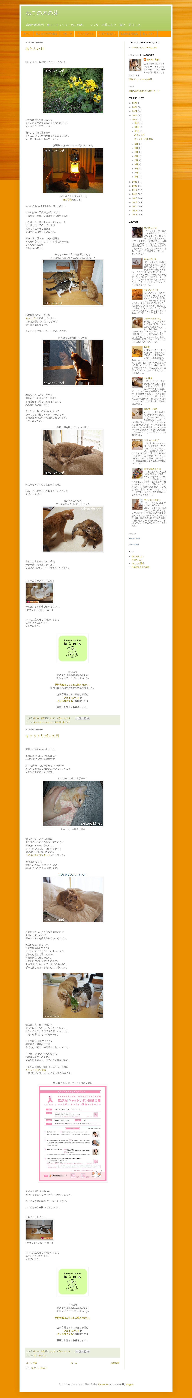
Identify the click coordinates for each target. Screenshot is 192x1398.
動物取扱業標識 (129, 33)
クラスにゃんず (151, 440)
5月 (137, 160)
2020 (135, 186)
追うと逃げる (150, 259)
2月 (137, 172)
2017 (135, 198)
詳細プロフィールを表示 (140, 79)
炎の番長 (67, 199)
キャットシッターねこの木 (144, 47)
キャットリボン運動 (36, 1070)
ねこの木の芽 (42, 13)
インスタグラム (85, 33)
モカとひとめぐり (152, 500)
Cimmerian (103, 1384)
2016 (135, 202)
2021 (135, 182)
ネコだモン (137, 560)
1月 (137, 176)
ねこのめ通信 (138, 563)
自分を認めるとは (152, 469)
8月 (137, 148)
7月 (137, 152)
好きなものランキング (39, 855)
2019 (135, 190)
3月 (137, 168)
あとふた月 (35, 49)
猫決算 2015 (150, 409)
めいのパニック (151, 290)
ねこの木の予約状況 (46, 33)
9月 (137, 144)
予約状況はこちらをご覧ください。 (73, 684)
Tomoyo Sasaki (134, 538)
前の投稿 (115, 1363)
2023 (135, 115)
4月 (137, 164)
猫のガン (66, 722)
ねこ (52, 722)
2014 (135, 210)
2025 (135, 107)
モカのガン (31, 318)
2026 (135, 103)
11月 (137, 127)
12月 (137, 123)
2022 (135, 119)
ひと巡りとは (150, 228)
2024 (135, 111)
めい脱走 (148, 378)
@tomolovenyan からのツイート (144, 91)
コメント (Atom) (38, 1368)
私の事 (58, 722)
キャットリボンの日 (42, 736)
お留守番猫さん (107, 33)
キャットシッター (41, 722)
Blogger (129, 1384)
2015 (135, 206)
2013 (135, 214)
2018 (135, 194)
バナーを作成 (134, 544)
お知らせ (67, 33)
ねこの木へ (149, 33)
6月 (137, 156)
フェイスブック (72, 697)
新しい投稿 (31, 1363)
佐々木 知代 (153, 59)
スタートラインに (152, 318)
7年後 (146, 347)
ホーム (27, 33)
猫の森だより (138, 556)
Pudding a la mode (140, 567)
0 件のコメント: (64, 718)
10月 (137, 131)
